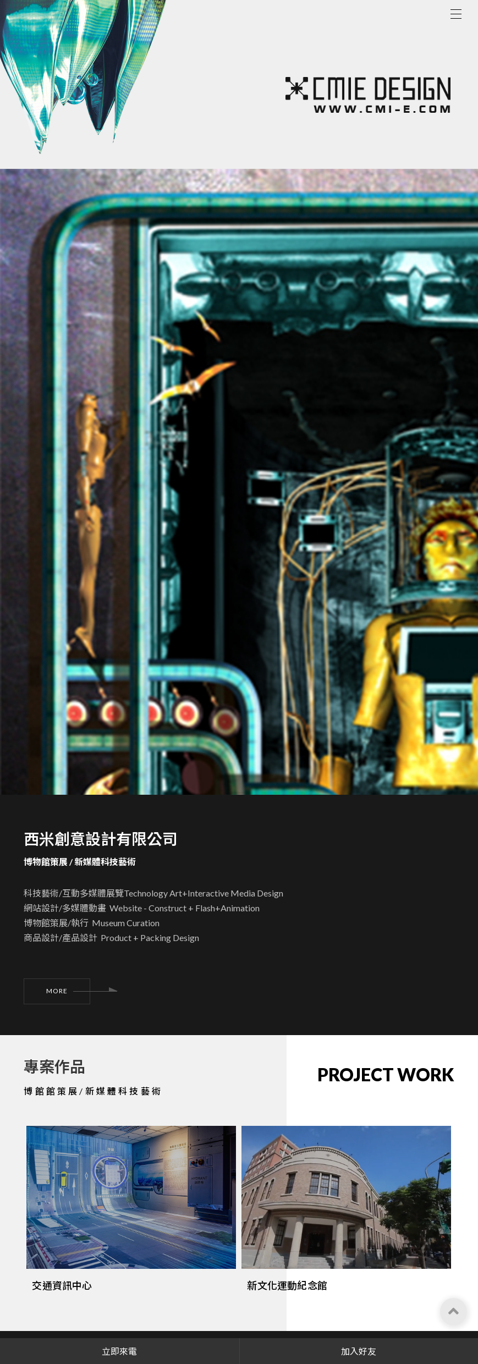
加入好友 (358, 1351)
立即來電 (119, 1351)
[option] (131, 1172)
